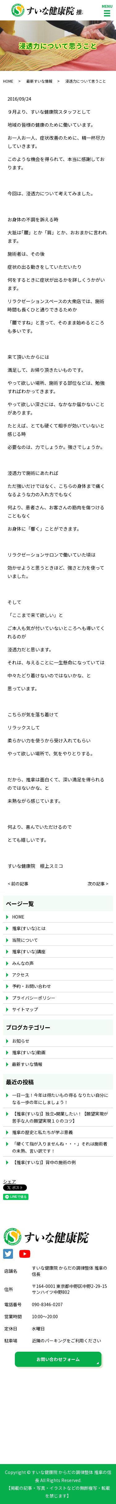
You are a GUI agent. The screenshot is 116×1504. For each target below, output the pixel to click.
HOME (8, 81)
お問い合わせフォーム (58, 1359)
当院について (25, 940)
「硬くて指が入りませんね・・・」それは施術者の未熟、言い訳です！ (59, 1147)
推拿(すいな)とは (28, 928)
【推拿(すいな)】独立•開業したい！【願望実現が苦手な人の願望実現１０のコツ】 (60, 1117)
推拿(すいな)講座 (28, 951)
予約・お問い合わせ (31, 986)
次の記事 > (98, 884)
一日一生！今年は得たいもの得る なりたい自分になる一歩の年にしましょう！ (60, 1098)
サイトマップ (25, 1009)
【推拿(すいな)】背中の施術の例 (44, 1162)
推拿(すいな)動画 (28, 1052)
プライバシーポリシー (33, 998)
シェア (9, 1181)
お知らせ (20, 1041)
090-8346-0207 (47, 1304)
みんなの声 (23, 963)
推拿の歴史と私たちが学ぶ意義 (42, 1132)
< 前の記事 (18, 884)
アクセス (20, 975)
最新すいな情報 (39, 81)
